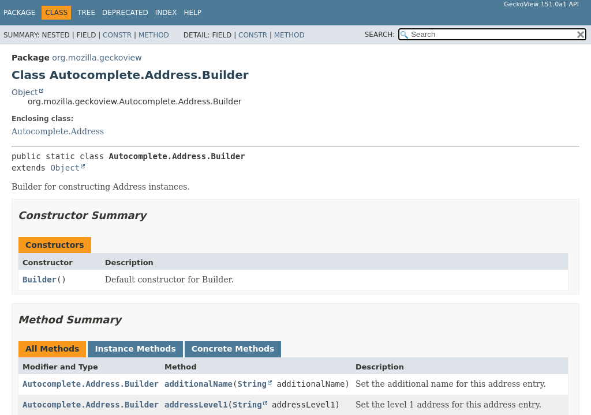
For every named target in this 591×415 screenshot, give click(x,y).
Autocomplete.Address (58, 131)
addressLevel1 (196, 404)
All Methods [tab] (52, 348)
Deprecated (125, 13)
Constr (117, 35)
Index (166, 13)
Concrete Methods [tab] (233, 348)
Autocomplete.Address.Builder (91, 383)
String (252, 383)
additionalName (198, 383)
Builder (40, 279)
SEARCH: (380, 35)
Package (19, 13)
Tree (86, 13)
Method (154, 35)
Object (25, 92)
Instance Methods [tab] (135, 348)
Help (192, 13)
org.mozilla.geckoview (96, 57)
